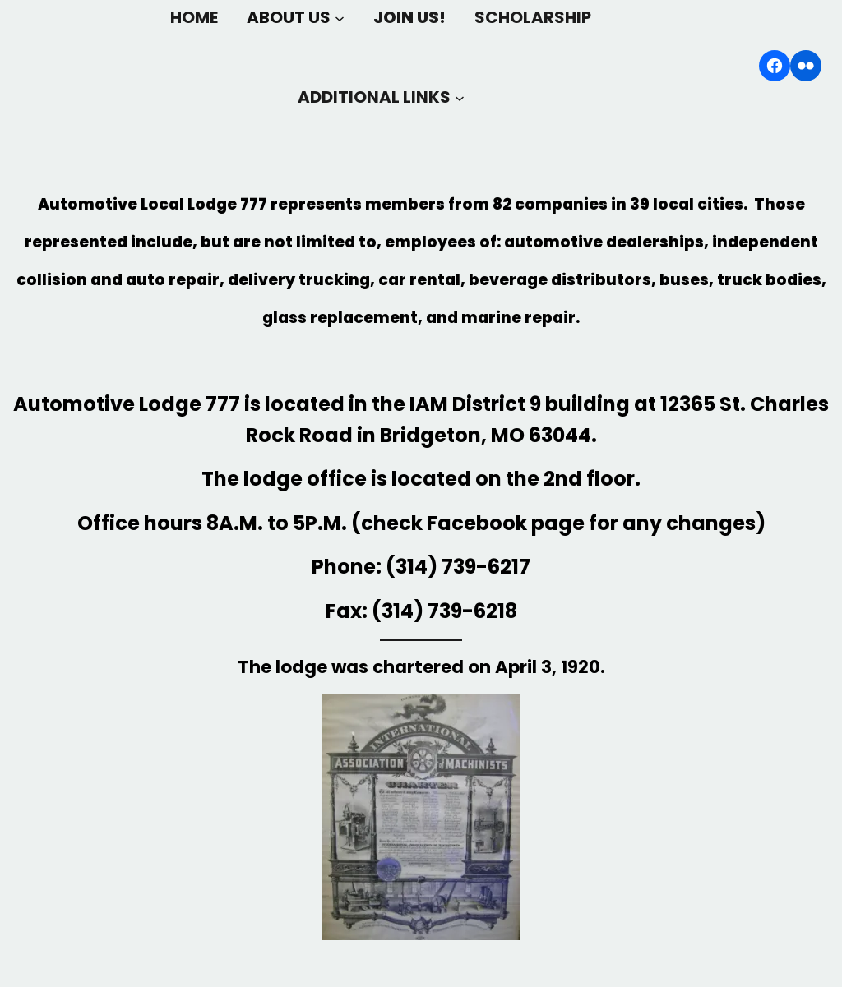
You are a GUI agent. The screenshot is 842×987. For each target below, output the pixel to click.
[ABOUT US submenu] (340, 17)
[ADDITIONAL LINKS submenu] (460, 97)
